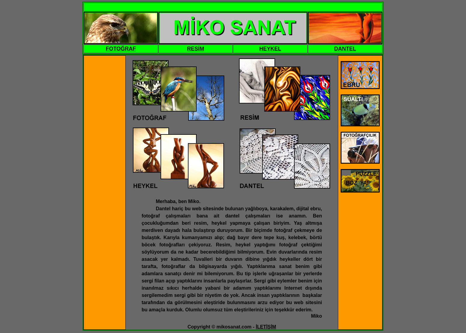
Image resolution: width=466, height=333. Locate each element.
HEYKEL (270, 49)
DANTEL (345, 49)
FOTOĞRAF (121, 49)
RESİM (195, 49)
